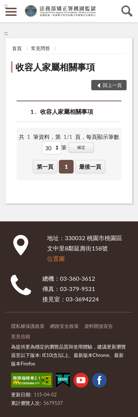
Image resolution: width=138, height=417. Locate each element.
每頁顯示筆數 (102, 136)
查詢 (127, 11)
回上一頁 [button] (112, 85)
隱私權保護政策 (28, 326)
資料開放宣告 (98, 326)
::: (6, 5)
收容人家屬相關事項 (55, 67)
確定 (81, 147)
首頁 (17, 48)
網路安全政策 (64, 326)
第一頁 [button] (45, 166)
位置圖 (56, 258)
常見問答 (40, 48)
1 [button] (66, 166)
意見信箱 (20, 336)
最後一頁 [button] (90, 166)
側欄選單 (11, 12)
